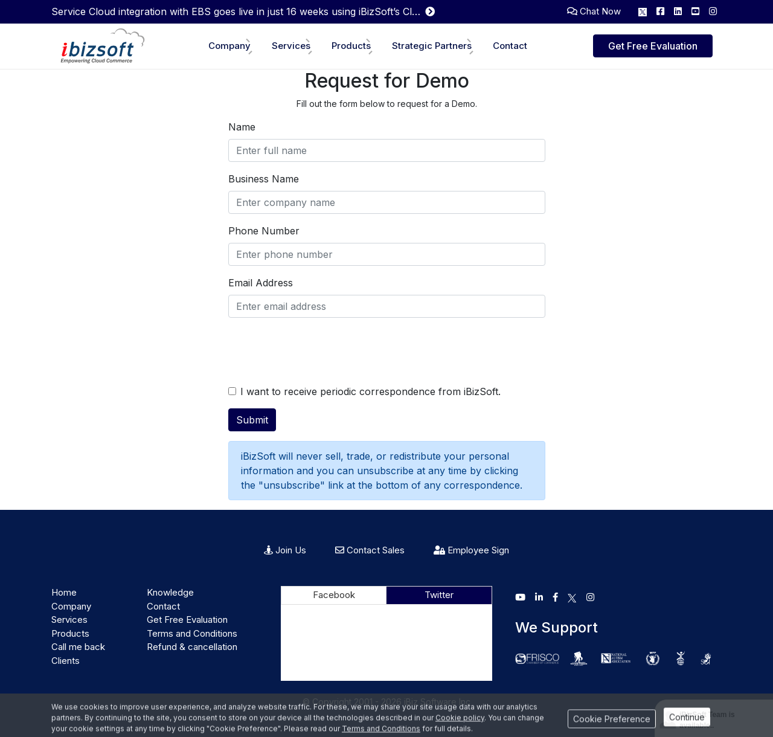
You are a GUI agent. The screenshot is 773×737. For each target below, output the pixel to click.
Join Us (285, 550)
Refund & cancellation (192, 646)
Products (351, 45)
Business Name (263, 179)
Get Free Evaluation (653, 46)
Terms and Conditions (192, 633)
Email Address (260, 283)
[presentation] (320, 351)
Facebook (334, 594)
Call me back (78, 646)
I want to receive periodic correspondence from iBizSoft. (370, 391)
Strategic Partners (432, 45)
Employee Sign (471, 550)
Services (291, 45)
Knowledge (170, 592)
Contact (510, 45)
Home (64, 592)
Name (241, 127)
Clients (65, 660)
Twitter (439, 594)
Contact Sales (370, 550)
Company (229, 45)
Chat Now (594, 11)
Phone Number (264, 231)
